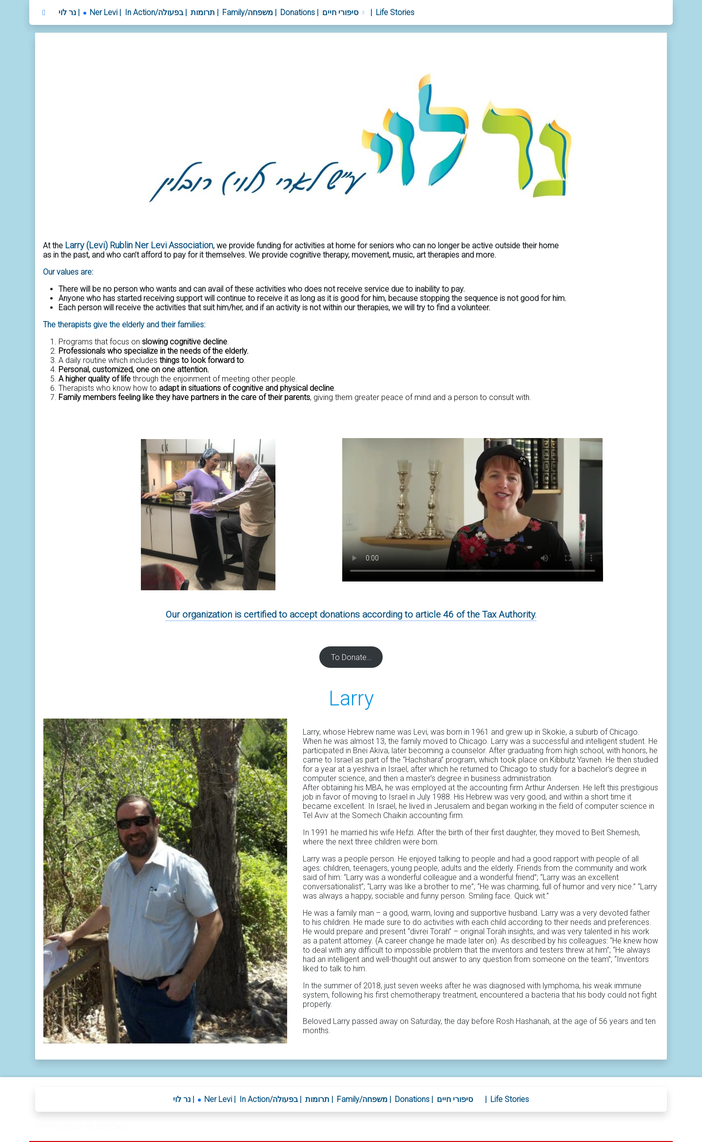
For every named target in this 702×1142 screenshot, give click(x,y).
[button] (344, 12)
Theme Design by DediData (81, 1126)
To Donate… (351, 657)
